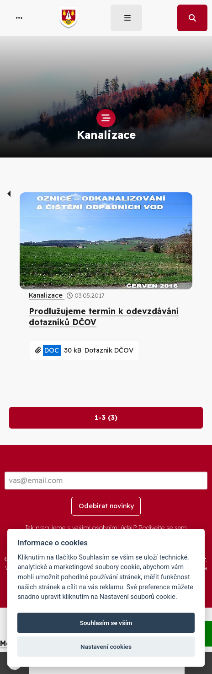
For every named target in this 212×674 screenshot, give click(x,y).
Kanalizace (46, 295)
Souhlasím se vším (106, 622)
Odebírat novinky (106, 506)
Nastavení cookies (106, 646)
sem (181, 528)
